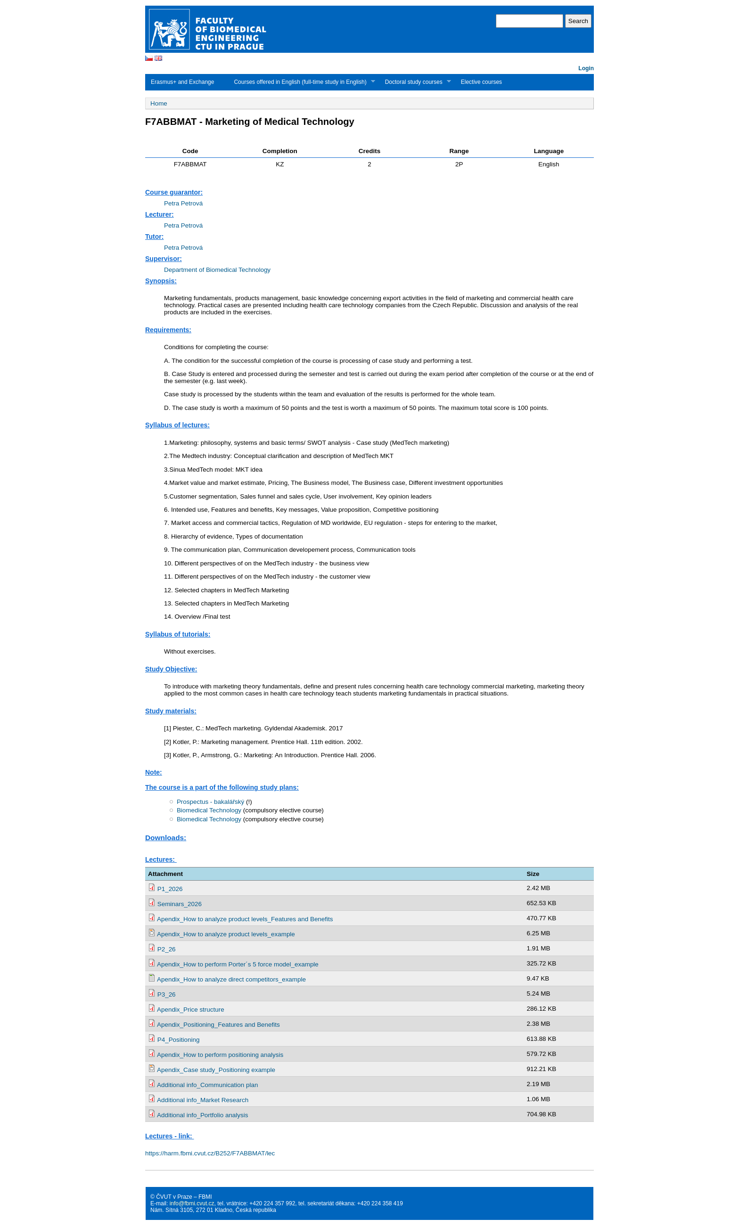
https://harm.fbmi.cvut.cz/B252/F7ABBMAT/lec (210, 1153)
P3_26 (166, 994)
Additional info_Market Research (202, 1100)
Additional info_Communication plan (207, 1084)
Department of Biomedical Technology (217, 269)
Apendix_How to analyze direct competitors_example (231, 979)
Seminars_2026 (179, 904)
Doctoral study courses (415, 81)
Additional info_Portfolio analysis (202, 1115)
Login (586, 68)
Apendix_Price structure (190, 1009)
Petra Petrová (183, 203)
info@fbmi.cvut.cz (192, 1203)
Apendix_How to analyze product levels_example (226, 934)
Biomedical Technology (209, 810)
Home (158, 103)
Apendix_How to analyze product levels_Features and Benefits (245, 919)
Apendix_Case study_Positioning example (216, 1069)
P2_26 (166, 949)
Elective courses (481, 82)
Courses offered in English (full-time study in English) (301, 81)
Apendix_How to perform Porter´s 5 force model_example (238, 964)
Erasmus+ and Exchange (182, 82)
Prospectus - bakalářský (210, 801)
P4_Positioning (178, 1039)
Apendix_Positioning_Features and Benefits (218, 1024)
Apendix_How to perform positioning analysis (220, 1054)
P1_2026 (170, 888)
